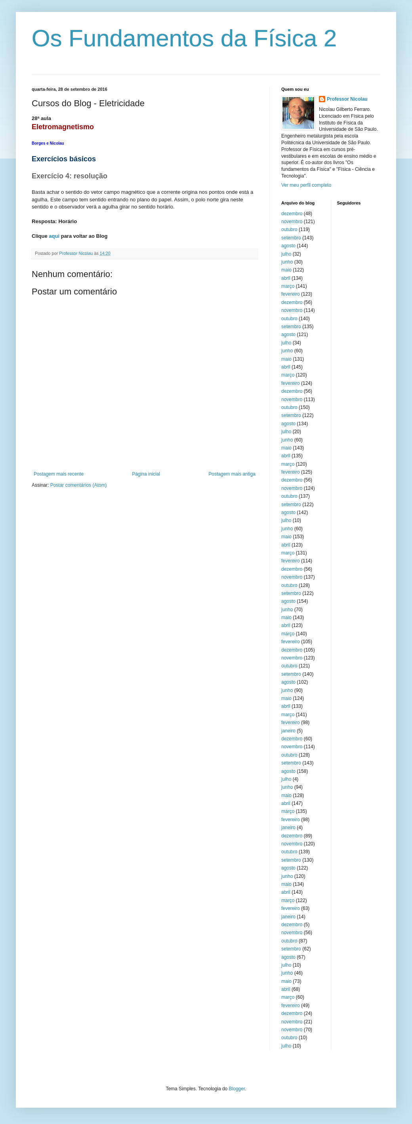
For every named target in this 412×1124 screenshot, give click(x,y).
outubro (289, 229)
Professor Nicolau (347, 99)
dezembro (291, 213)
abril (285, 278)
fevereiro (290, 294)
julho (286, 254)
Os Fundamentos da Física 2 (184, 38)
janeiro (288, 731)
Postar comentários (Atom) (78, 485)
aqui (54, 236)
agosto (288, 246)
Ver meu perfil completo (306, 185)
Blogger (237, 1089)
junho (287, 262)
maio (286, 270)
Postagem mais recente (59, 474)
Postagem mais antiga (232, 474)
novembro (291, 221)
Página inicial (146, 474)
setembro (291, 238)
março (287, 286)
